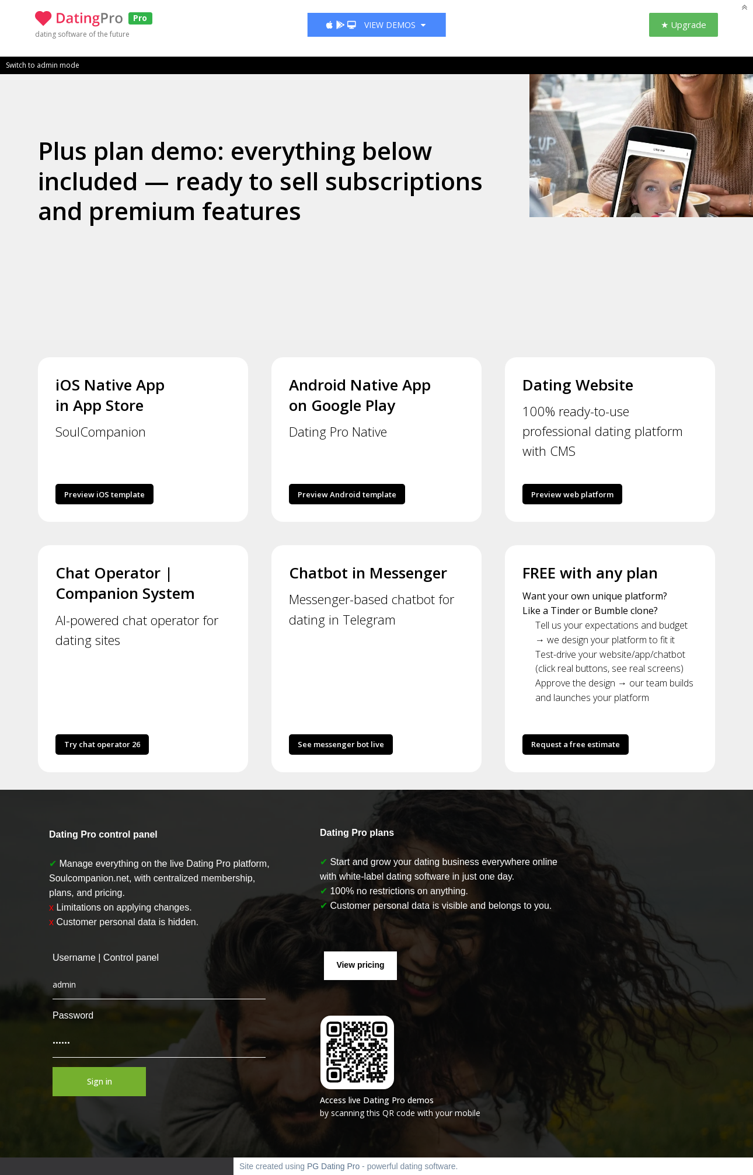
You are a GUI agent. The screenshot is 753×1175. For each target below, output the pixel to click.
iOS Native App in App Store (110, 395)
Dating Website (577, 384)
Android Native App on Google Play (360, 395)
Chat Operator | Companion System (125, 583)
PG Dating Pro (333, 1166)
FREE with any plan (590, 572)
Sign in (96, 1081)
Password (70, 1015)
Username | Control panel (103, 958)
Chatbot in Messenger (368, 572)
